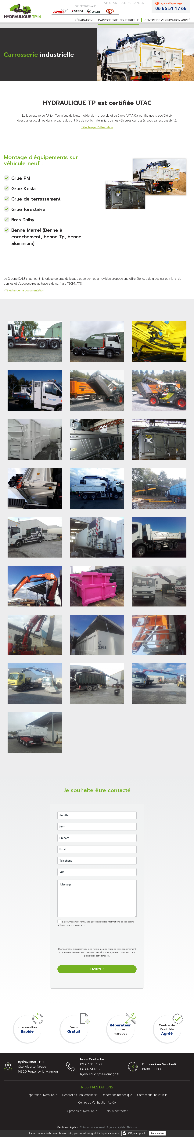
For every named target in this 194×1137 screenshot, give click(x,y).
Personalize (157, 1133)
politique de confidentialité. (97, 955)
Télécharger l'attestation (97, 127)
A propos (110, 2)
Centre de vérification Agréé (167, 20)
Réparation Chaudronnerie (79, 1095)
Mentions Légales (67, 1127)
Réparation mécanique (117, 1095)
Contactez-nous (132, 2)
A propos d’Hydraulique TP (84, 1111)
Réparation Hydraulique (42, 1095)
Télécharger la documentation (24, 290)
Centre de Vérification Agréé (97, 1102)
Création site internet (92, 1127)
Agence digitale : (117, 1127)
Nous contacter (117, 1111)
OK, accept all (136, 1133)
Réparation (83, 20)
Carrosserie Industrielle (118, 20)
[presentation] (97, 934)
